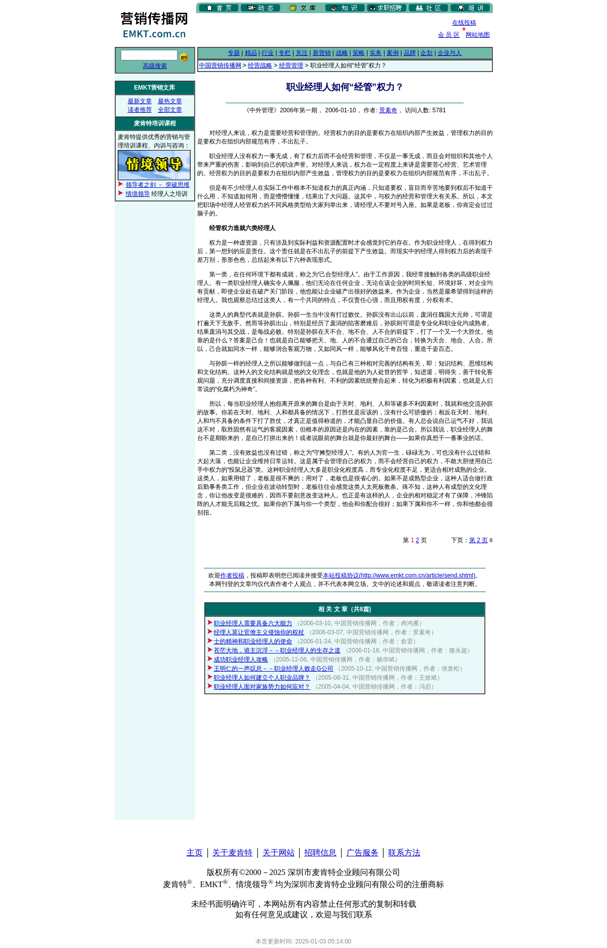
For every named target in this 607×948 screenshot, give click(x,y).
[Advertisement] (313, 30)
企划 (426, 52)
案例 (393, 52)
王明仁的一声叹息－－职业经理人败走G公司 (273, 668)
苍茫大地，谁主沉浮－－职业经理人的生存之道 (277, 650)
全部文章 (170, 109)
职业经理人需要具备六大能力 (253, 623)
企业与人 (450, 52)
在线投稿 (464, 22)
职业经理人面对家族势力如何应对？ (262, 686)
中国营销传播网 (220, 65)
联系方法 (404, 852)
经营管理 (291, 65)
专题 (234, 52)
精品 (251, 52)
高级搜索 (155, 65)
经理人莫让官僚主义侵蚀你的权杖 (259, 632)
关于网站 (279, 852)
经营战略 (260, 65)
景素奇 (388, 110)
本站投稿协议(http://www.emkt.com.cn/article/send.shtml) (399, 575)
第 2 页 (478, 540)
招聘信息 (320, 852)
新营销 (322, 52)
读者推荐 (140, 109)
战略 (342, 52)
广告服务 (362, 852)
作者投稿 (232, 575)
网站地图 (478, 34)
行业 (268, 52)
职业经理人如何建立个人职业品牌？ (262, 677)
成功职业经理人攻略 (241, 659)
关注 (302, 52)
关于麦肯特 (232, 852)
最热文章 (170, 101)
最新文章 (140, 101)
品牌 (410, 52)
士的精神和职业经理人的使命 (253, 641)
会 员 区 (449, 34)
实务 (376, 52)
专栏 (285, 52)
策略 (359, 52)
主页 (195, 852)
